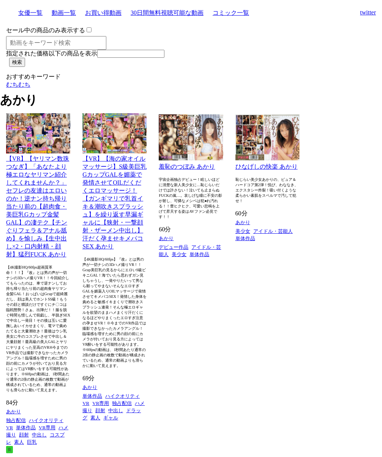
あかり (13, 411)
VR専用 (47, 427)
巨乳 (32, 442)
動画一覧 (64, 12)
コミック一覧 (231, 12)
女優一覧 (30, 12)
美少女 (179, 254)
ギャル (110, 418)
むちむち (18, 84)
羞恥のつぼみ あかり (187, 166)
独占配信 (16, 420)
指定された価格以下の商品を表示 (51, 53)
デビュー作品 (173, 247)
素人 (19, 442)
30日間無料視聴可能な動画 (167, 12)
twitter (368, 12)
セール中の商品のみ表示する (45, 30)
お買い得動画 (103, 12)
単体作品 (26, 427)
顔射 (24, 435)
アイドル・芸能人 (273, 231)
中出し (39, 435)
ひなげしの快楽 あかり (266, 166)
